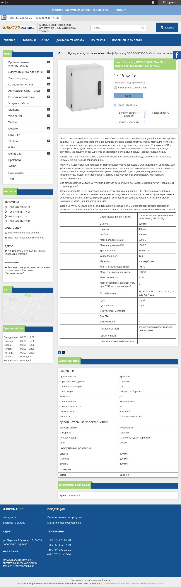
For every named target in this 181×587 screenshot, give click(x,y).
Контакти (120, 9)
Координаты (9, 517)
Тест (11, 178)
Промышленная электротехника (18, 64)
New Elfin (14, 134)
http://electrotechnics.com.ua (23, 232)
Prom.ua (106, 580)
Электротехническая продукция (64, 517)
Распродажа (16, 172)
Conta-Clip (14, 153)
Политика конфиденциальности (147, 583)
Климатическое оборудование (64, 522)
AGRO (12, 166)
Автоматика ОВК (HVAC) (24, 90)
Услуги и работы (18, 103)
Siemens (13, 109)
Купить (128, 96)
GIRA (11, 147)
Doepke (13, 128)
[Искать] (142, 28)
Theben (13, 141)
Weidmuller (15, 115)
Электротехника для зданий (26, 71)
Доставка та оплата (70, 40)
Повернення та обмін (127, 40)
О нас (45, 40)
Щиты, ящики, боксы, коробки (86, 53)
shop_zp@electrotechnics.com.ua (26, 237)
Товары (28, 40)
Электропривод (18, 78)
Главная (9, 40)
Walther (13, 122)
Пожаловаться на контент (116, 583)
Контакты (98, 40)
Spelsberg (14, 160)
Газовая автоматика (21, 97)
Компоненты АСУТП (21, 84)
